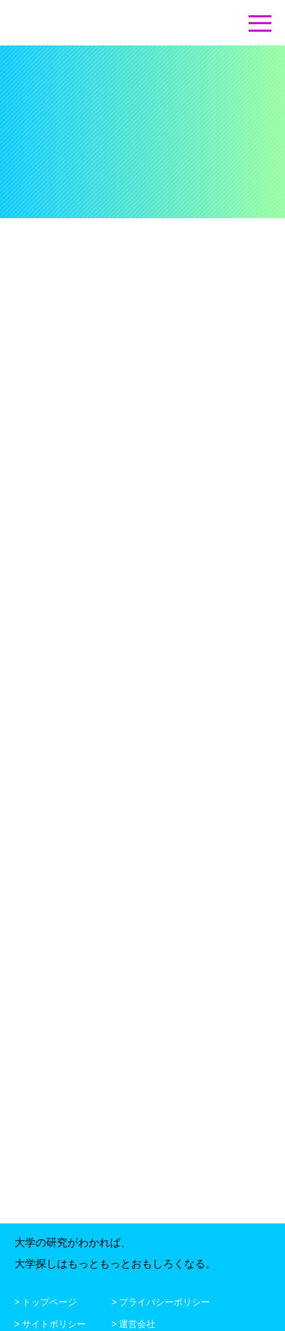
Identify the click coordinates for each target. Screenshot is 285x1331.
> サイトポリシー (50, 1322)
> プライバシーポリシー (160, 1300)
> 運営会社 (133, 1322)
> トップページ (45, 1300)
